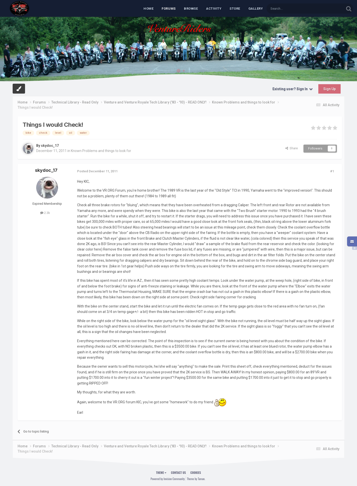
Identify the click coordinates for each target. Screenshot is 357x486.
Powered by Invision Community (167, 479)
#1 (332, 171)
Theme (161, 472)
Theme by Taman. (196, 479)
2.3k (45, 213)
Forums (169, 8)
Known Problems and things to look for (101, 151)
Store (235, 8)
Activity (213, 8)
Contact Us (178, 472)
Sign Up (329, 89)
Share (291, 148)
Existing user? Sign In (292, 89)
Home (148, 8)
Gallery (255, 8)
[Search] (294, 8)
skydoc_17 (50, 146)
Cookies (195, 472)
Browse (191, 8)
